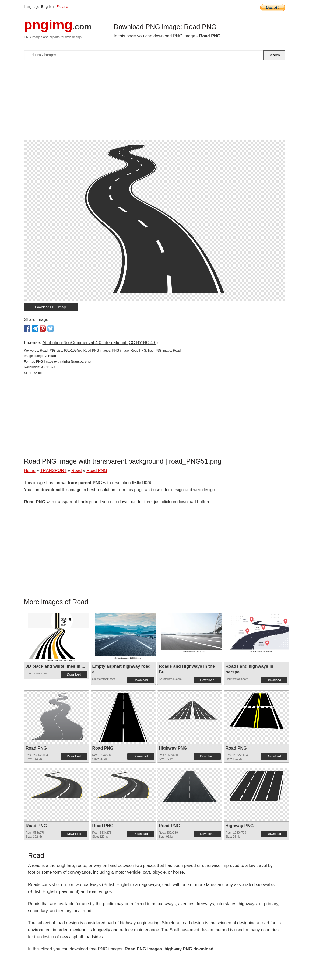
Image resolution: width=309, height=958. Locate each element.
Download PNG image (51, 307)
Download (74, 674)
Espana (62, 7)
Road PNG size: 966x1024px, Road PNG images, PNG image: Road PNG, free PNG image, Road (110, 350)
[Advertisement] (154, 102)
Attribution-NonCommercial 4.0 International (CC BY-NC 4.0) (100, 342)
